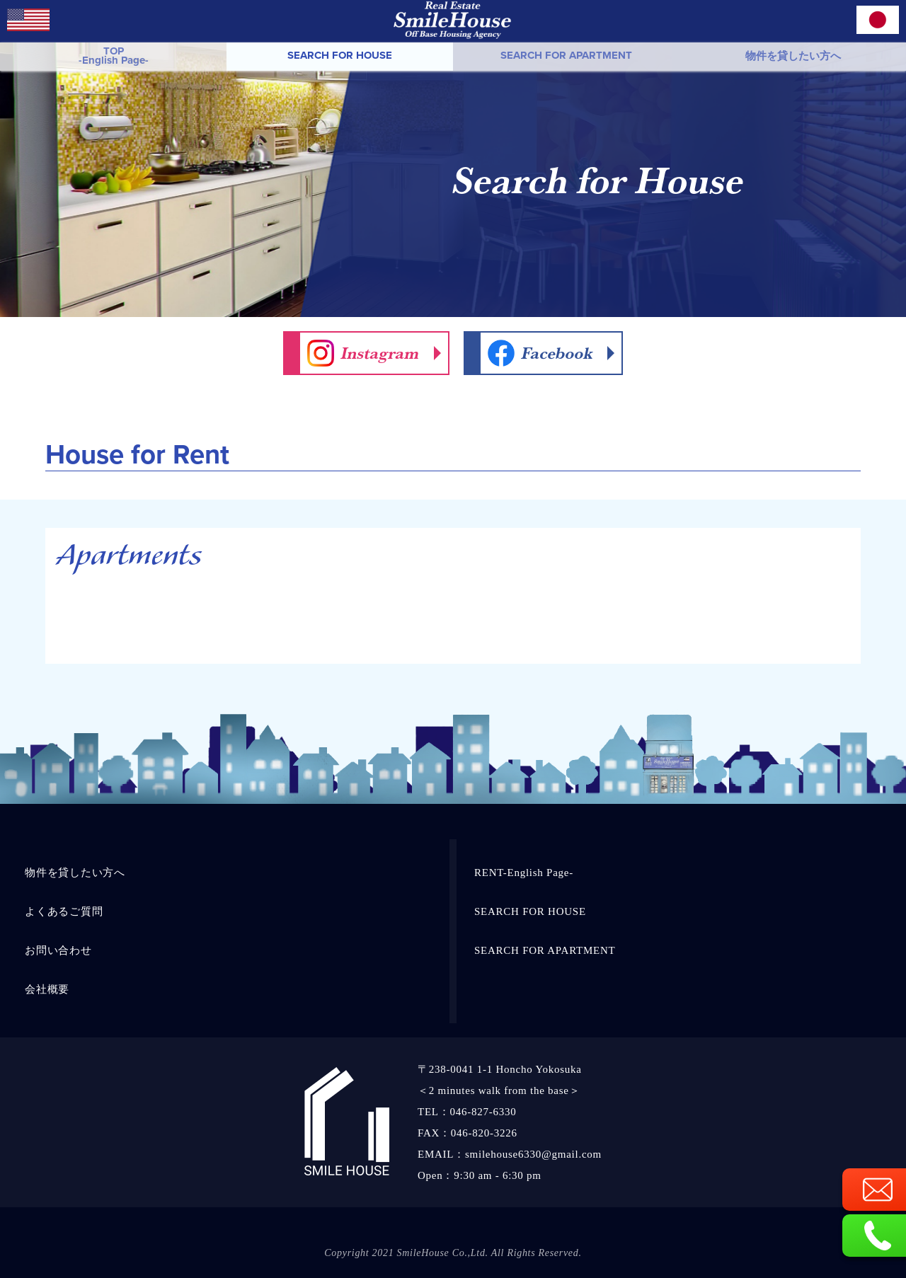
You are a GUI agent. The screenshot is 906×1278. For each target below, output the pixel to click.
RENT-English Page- (523, 872)
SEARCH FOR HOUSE (339, 55)
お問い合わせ (58, 950)
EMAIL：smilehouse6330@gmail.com (510, 1154)
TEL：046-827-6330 (467, 1111)
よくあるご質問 (64, 911)
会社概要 (47, 989)
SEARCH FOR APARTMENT (566, 55)
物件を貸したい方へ (793, 56)
